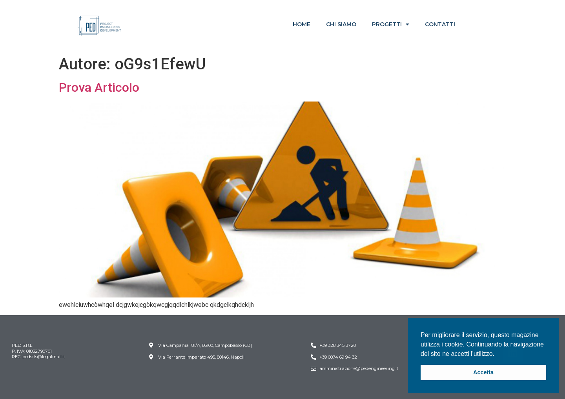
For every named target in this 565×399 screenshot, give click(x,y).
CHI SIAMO (341, 24)
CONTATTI (440, 24)
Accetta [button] (483, 372)
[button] (497, 354)
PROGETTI (390, 24)
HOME (301, 24)
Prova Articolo (99, 87)
